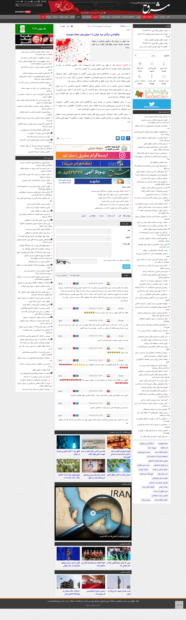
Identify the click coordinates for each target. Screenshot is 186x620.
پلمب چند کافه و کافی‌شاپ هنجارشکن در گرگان (153, 348)
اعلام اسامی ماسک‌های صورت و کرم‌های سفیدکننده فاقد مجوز (154, 148)
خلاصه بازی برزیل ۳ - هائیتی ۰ (38, 133)
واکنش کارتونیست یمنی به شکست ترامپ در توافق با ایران (35, 95)
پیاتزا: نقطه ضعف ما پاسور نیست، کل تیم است (35, 347)
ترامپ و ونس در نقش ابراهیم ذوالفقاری (35, 308)
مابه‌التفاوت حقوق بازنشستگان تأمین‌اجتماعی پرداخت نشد (152, 133)
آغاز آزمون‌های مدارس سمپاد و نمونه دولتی (151, 171)
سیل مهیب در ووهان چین (40, 211)
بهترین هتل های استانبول (158, 460)
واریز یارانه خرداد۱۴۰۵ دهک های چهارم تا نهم (33, 252)
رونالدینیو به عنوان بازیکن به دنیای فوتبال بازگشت (35, 113)
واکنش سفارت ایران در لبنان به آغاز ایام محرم (36, 68)
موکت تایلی (163, 487)
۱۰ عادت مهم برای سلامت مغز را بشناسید (152, 291)
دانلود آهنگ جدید (161, 452)
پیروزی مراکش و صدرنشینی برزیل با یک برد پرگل (35, 83)
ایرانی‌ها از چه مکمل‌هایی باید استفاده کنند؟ (151, 175)
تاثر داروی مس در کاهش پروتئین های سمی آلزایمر (152, 298)
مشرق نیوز (150, 7)
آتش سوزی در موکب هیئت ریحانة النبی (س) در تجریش (152, 404)
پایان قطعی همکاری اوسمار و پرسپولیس (35, 130)
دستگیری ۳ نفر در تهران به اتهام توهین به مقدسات (153, 420)
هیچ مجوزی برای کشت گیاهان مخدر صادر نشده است (69, 482)
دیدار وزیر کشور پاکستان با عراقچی (37, 220)
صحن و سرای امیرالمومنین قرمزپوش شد (96, 604)
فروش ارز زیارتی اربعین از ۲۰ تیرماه (37, 376)
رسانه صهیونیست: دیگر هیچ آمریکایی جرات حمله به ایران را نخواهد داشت (35, 62)
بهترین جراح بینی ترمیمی (158, 482)
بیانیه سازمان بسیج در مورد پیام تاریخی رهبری (36, 287)
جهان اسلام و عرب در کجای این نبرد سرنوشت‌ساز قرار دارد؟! (38, 272)
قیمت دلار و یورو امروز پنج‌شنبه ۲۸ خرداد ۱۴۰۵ (153, 35)
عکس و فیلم (64, 17)
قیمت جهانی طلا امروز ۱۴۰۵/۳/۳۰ (154, 30)
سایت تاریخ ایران (144, 452)
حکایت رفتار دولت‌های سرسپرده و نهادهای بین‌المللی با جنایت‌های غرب (35, 193)
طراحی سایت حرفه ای (160, 495)
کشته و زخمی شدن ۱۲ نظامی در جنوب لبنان (33, 298)
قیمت (168, 26)
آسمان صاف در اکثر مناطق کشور (155, 143)
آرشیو (37, 2)
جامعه (78, 17)
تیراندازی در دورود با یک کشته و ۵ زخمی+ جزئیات (153, 425)
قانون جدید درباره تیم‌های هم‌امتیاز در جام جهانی (70, 573)
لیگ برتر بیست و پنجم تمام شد (38, 136)
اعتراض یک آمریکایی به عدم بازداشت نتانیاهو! (37, 331)
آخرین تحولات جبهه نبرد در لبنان (38, 207)
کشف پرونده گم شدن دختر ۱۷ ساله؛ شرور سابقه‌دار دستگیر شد (153, 260)
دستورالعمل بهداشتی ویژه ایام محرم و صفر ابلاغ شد (153, 326)
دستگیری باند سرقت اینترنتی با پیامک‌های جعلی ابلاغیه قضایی (153, 183)
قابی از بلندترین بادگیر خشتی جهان (154, 187)
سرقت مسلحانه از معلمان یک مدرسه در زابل (151, 352)
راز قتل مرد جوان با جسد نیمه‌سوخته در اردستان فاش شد (154, 233)
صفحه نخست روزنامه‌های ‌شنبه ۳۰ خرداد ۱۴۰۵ (36, 141)
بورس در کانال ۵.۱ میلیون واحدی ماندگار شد (33, 336)
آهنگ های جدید (148, 487)
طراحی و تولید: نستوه (93, 616)
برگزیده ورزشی (125, 549)
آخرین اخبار (48, 158)
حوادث (101, 215)
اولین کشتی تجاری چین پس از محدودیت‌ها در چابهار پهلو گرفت (35, 187)
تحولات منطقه (147, 17)
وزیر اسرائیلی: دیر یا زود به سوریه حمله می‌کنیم (36, 89)
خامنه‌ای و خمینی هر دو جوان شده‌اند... (35, 73)
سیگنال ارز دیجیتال (147, 443)
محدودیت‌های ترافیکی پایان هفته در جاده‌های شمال (155, 276)
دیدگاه (55, 17)
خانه (168, 17)
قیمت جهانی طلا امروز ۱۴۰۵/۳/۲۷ (154, 43)
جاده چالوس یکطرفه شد (158, 162)
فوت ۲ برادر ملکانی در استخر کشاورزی (153, 284)
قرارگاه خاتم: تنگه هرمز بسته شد (38, 229)
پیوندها (48, 17)
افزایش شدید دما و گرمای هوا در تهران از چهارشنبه (154, 431)
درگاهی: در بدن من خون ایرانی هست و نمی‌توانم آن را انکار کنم (36, 312)
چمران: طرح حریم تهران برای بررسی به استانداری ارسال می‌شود (155, 366)
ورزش (138, 17)
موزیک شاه (152, 447)
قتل (119, 215)
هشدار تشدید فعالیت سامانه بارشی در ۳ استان (154, 332)
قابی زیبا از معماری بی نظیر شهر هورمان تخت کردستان (154, 245)
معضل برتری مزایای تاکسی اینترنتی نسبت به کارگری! (152, 199)
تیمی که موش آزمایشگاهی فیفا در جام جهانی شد (118, 573)
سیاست (162, 17)
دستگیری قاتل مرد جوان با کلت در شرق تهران (112, 208)
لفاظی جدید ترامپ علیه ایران (39, 301)
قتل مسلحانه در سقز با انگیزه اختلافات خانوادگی (154, 320)
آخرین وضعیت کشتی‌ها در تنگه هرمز (114, 542)
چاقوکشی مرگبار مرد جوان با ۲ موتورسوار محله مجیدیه (93, 34)
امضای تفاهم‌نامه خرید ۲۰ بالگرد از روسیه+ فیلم (153, 255)
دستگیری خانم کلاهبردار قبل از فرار (154, 390)
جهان (156, 17)
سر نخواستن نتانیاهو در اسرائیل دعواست (35, 380)
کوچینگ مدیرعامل (146, 473)
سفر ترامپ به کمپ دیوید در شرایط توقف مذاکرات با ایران (36, 169)
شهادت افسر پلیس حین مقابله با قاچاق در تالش (153, 360)
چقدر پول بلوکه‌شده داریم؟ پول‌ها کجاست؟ (34, 236)
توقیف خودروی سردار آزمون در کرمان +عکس (151, 303)
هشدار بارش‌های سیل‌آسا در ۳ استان (153, 281)
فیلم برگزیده (125, 489)
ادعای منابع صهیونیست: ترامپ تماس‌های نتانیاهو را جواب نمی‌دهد (35, 77)
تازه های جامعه (164, 112)
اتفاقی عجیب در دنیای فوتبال (39, 261)
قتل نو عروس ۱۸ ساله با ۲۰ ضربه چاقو (114, 204)
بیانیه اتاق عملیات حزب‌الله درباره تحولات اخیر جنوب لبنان (36, 322)
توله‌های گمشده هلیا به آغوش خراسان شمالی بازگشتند (154, 239)
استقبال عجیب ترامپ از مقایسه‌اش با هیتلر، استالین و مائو (34, 107)
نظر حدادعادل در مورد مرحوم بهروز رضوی (35, 339)
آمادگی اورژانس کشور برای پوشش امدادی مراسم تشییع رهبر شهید (153, 314)
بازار (43, 17)
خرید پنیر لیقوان (143, 465)
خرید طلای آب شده (161, 491)
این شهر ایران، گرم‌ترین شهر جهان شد (153, 436)
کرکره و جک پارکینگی (160, 478)
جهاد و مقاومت (105, 17)
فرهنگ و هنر (87, 17)
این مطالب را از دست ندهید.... (119, 432)
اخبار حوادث (111, 215)
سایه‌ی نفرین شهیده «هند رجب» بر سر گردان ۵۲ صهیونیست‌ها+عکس (34, 278)
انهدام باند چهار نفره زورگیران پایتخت (154, 387)
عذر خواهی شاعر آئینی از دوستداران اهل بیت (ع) (34, 199)
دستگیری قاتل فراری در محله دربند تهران (113, 197)
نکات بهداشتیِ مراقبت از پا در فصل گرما (152, 225)
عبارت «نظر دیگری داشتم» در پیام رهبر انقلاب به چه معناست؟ (36, 53)
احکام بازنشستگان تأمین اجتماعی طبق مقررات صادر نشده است (154, 376)
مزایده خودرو (143, 469)
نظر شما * (126, 244)
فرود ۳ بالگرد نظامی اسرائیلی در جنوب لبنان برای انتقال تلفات (34, 384)
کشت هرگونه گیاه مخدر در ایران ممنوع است (151, 203)
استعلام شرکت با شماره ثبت (157, 456)
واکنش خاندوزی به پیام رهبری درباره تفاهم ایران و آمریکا (35, 125)
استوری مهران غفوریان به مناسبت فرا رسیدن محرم (152, 308)
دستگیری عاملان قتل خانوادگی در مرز (153, 294)
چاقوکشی (92, 215)
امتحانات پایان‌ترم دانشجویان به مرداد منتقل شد (152, 127)
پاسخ (60, 283)
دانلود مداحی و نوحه (160, 469)
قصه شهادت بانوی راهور (41, 370)
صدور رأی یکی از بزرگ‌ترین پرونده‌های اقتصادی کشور (37, 353)
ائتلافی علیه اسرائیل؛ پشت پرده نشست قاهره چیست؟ (34, 119)
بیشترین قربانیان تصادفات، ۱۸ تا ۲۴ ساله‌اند (151, 287)
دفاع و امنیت (116, 17)
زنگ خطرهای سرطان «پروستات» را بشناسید (151, 384)
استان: (166, 55)
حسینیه (95, 17)
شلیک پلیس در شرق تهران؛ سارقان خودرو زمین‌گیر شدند (153, 139)
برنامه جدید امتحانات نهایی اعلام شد (154, 340)
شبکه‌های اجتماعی (128, 17)
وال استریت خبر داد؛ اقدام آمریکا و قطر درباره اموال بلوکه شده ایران (34, 101)
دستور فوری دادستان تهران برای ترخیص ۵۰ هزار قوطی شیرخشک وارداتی (35, 293)
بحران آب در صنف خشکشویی (156, 194)
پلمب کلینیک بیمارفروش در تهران (155, 250)
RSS (43, 2)
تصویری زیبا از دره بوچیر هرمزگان (155, 409)
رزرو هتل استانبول (161, 465)
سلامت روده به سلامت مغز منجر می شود (152, 222)
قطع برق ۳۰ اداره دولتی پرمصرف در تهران (68, 456)
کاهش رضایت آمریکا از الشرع (39, 152)
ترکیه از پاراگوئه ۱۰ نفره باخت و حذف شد (35, 58)
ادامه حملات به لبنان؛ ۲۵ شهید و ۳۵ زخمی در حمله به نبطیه (35, 175)
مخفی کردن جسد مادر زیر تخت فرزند (115, 201)
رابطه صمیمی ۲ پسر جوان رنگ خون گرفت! (113, 194)
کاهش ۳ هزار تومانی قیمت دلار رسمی (153, 46)
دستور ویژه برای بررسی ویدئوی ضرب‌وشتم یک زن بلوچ (152, 167)
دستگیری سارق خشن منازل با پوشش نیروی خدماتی (152, 217)
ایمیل (128, 237)
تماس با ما (29, 2)
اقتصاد (72, 17)
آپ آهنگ (164, 447)
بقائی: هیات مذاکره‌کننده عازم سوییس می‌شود (37, 181)
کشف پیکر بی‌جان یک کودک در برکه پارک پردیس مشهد (154, 266)
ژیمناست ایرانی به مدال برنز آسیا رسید (36, 389)
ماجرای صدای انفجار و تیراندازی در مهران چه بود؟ (152, 157)
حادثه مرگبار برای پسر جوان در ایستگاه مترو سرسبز (110, 191)
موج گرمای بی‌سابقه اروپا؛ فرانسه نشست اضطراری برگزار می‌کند (36, 163)
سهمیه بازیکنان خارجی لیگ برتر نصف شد (35, 342)
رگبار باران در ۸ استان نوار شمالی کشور (153, 380)
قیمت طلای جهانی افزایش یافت (156, 40)
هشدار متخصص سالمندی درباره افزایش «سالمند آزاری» (154, 395)
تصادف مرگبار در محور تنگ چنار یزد (154, 178)
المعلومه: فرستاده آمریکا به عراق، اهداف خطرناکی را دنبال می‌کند (36, 147)
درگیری (83, 215)
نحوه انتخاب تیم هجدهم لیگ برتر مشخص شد (93, 573)
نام (129, 230)
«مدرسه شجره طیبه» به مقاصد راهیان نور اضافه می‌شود (35, 215)
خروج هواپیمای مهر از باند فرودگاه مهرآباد (35, 245)
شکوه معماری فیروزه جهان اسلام (155, 229)
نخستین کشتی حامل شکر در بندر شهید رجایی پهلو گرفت (93, 456)
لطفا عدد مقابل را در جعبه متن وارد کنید (116, 260)
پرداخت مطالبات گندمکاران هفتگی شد (36, 249)
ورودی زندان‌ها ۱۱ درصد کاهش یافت (154, 191)
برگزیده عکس (125, 580)
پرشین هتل (146, 500)
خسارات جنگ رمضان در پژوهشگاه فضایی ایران (71, 604)
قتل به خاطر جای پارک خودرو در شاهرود (152, 371)
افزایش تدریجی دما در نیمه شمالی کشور (152, 207)
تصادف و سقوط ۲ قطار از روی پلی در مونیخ (34, 282)
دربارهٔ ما (19, 2)
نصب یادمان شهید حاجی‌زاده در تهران (119, 604)
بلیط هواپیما (163, 443)
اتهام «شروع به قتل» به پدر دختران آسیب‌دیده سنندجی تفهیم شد (155, 121)
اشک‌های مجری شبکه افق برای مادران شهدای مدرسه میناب (34, 241)
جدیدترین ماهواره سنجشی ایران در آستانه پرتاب (35, 365)
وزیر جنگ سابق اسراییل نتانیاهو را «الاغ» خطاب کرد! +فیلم (36, 224)
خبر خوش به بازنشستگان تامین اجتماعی (152, 336)
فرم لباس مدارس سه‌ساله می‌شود (155, 271)
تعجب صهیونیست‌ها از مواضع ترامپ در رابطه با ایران (34, 266)
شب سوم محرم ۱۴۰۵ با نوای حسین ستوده (34, 326)
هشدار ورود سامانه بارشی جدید (156, 116)
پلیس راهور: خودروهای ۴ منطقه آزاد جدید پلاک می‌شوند (153, 414)
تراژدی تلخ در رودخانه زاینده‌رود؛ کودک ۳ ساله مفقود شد (154, 211)
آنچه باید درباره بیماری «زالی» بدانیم (154, 400)
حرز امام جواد (163, 473)
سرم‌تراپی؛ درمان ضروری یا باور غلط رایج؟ (152, 153)
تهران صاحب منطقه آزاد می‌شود (155, 343)
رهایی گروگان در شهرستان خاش (155, 356)
